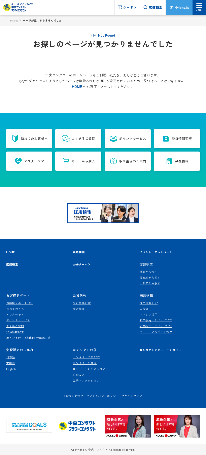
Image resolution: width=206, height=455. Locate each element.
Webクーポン (82, 264)
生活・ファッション (86, 380)
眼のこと (79, 375)
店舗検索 (12, 264)
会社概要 (79, 309)
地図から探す (149, 272)
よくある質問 (15, 326)
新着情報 (79, 252)
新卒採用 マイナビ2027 (156, 326)
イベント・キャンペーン (156, 252)
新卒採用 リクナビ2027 (156, 320)
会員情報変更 (15, 332)
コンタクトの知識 (85, 363)
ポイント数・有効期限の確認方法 (28, 338)
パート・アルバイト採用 (156, 332)
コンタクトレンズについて (91, 369)
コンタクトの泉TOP (86, 357)
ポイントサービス (18, 320)
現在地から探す (150, 278)
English (11, 369)
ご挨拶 (144, 309)
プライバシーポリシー (104, 396)
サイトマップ (133, 396)
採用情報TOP (149, 303)
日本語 (10, 357)
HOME (14, 20)
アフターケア (15, 315)
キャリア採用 (149, 315)
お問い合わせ (75, 396)
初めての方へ (15, 309)
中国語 (10, 363)
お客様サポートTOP (19, 303)
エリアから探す (150, 283)
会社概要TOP (82, 303)
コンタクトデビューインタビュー (162, 350)
